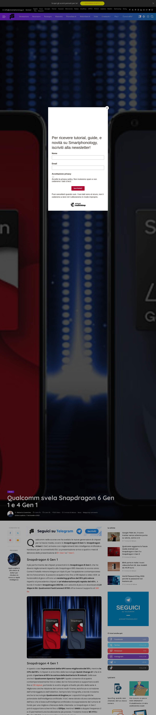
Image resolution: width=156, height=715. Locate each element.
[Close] (107, 108)
